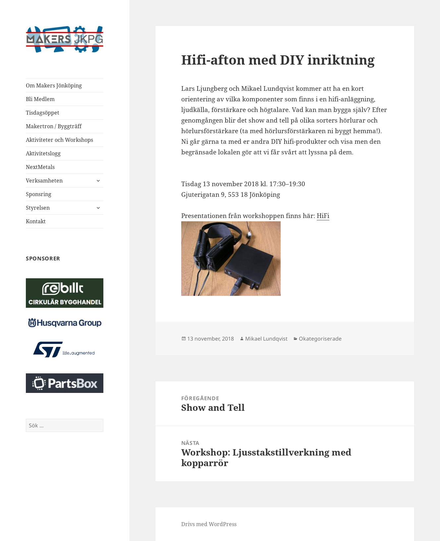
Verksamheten (44, 180)
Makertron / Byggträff (54, 126)
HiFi (323, 215)
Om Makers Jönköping (54, 85)
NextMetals (40, 167)
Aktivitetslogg (43, 153)
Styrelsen (38, 207)
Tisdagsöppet (42, 112)
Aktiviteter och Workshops (59, 139)
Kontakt (36, 221)
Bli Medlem (40, 99)
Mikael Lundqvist (266, 338)
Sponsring (38, 194)
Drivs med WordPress (209, 524)
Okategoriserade (320, 338)
